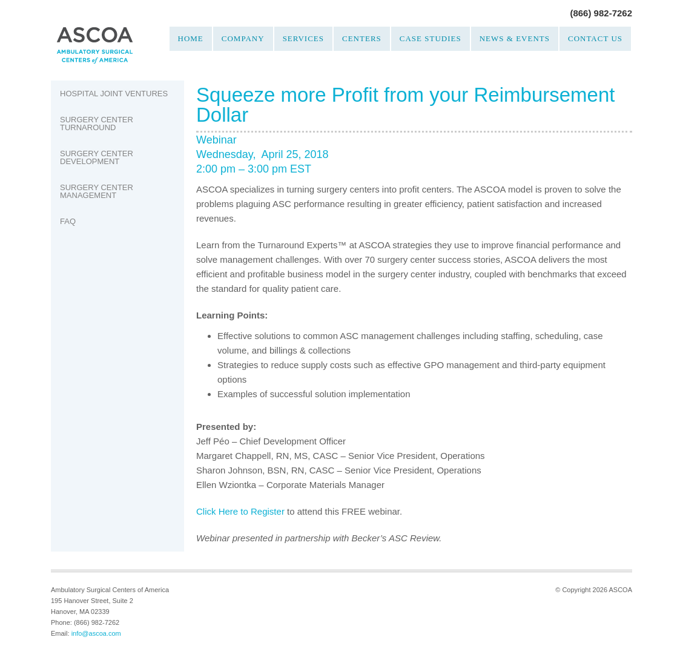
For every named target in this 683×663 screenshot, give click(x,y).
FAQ (68, 221)
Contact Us (595, 38)
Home (190, 38)
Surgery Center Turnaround (96, 123)
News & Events (515, 38)
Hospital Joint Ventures (114, 93)
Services (303, 38)
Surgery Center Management (96, 191)
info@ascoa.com (96, 633)
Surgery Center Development (96, 157)
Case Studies (430, 38)
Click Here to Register (240, 511)
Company (243, 38)
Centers (361, 38)
